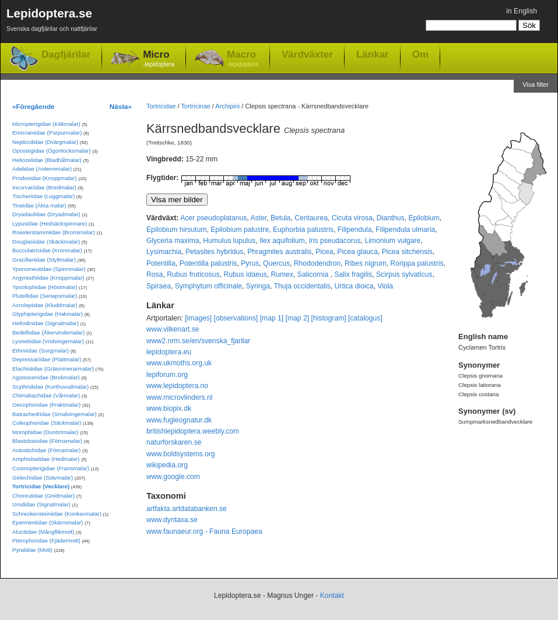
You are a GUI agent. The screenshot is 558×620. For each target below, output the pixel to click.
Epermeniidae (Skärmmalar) (47, 522)
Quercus (276, 263)
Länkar (372, 54)
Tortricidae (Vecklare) (40, 486)
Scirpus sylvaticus (404, 274)
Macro (242, 59)
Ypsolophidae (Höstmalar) (45, 287)
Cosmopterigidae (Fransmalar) (50, 468)
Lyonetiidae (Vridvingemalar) (48, 341)
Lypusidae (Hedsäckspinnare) (49, 223)
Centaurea (311, 218)
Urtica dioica (354, 286)
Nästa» (121, 106)
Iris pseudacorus (334, 241)
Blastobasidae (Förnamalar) (47, 441)
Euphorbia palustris (303, 230)
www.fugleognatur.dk (179, 420)
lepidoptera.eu (168, 352)
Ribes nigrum (366, 263)
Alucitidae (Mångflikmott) (43, 532)
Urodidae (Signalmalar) (41, 504)
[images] (198, 318)
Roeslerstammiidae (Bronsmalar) (53, 232)
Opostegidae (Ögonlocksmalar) (51, 150)
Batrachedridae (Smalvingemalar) (54, 414)
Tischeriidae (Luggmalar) (43, 196)
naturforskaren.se (174, 442)
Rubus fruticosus (193, 274)
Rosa (154, 274)
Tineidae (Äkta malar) (39, 205)
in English (521, 11)
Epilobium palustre (239, 230)
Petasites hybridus (214, 252)
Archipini (227, 106)
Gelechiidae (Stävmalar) (42, 477)
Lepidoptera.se (51, 21)
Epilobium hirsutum (176, 230)
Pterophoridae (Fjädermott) (46, 540)
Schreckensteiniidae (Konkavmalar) (56, 513)
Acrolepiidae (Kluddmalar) (45, 305)
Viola (385, 286)
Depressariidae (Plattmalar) (46, 359)
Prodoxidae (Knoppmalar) (44, 178)
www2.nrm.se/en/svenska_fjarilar (198, 341)
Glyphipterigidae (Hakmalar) (47, 314)
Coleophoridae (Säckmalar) (46, 423)
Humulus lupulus (229, 241)
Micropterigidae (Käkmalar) (46, 124)
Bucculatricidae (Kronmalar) (47, 250)
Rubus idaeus (244, 274)
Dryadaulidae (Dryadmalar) (46, 214)
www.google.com (173, 477)
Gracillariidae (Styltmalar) (44, 259)
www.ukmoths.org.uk (179, 363)
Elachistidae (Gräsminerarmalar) (53, 368)
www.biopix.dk (168, 408)
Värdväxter (307, 54)
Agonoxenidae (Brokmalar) (46, 377)
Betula (280, 218)
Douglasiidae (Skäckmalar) (46, 241)
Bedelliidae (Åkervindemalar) (48, 332)
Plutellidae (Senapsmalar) (44, 296)
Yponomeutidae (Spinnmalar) (49, 269)
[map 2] (298, 318)
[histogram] (328, 318)
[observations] (236, 318)
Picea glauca (357, 252)
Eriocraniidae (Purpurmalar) (47, 132)
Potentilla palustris (208, 263)
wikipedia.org (167, 465)
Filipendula (355, 230)
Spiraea (158, 286)
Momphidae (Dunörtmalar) (45, 432)
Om (420, 54)
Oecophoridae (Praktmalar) (46, 404)
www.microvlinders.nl (179, 397)
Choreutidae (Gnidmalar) (43, 495)
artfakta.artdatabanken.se (186, 509)
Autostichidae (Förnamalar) (46, 450)
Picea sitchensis (407, 252)
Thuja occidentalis (302, 286)
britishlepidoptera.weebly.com (192, 431)
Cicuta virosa (352, 218)
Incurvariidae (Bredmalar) (44, 187)
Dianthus (391, 218)
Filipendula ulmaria (405, 230)
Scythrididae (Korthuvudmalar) (50, 386)
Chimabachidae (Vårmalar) (46, 395)
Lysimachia (163, 252)
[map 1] (272, 318)
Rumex (282, 274)
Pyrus (250, 263)
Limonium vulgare (392, 241)
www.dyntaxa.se (172, 520)
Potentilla (161, 263)
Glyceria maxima (172, 241)
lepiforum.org (167, 375)
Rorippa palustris (416, 263)
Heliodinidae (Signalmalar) (45, 323)
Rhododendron (317, 263)
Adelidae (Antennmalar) (42, 168)
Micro (158, 59)
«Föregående (33, 106)
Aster (258, 218)
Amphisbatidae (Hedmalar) (46, 459)
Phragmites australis (279, 252)
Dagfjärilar (65, 54)
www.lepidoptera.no (177, 386)
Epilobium (423, 218)
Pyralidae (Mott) (32, 550)
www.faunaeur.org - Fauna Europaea (204, 531)
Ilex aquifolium (282, 241)
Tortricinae (195, 106)
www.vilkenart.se (172, 329)
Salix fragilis (353, 274)
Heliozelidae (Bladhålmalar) (47, 160)
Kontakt (332, 595)
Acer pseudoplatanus (213, 218)
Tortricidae (161, 106)
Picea (324, 252)
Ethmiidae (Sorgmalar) (40, 350)
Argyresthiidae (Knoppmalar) (48, 277)
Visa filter (535, 84)
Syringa (258, 286)
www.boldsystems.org (180, 454)
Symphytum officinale (208, 286)
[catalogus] (365, 318)
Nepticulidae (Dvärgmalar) (45, 142)
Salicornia (314, 274)
